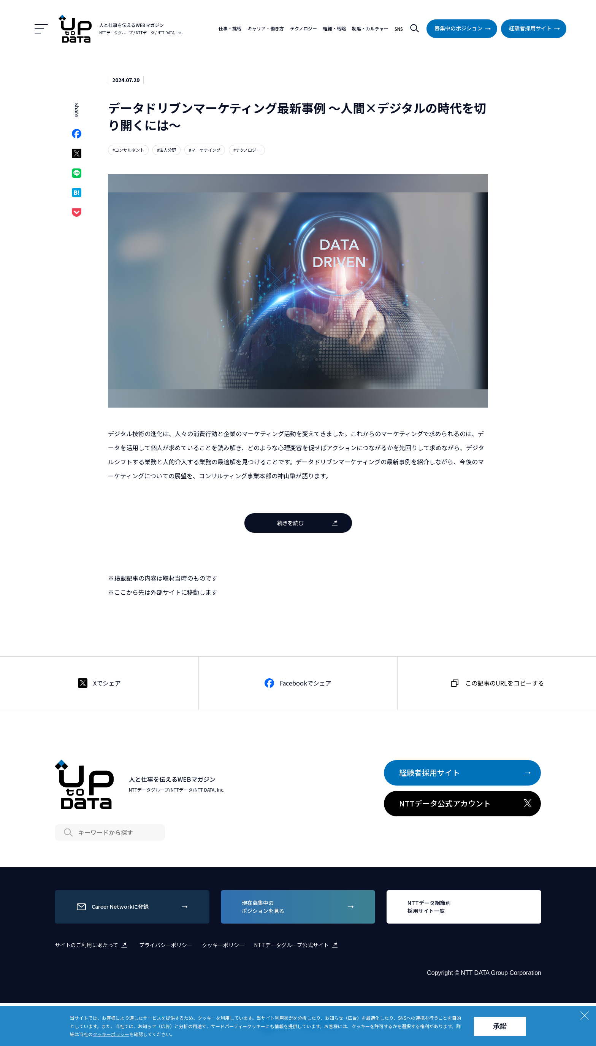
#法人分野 (166, 150)
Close (584, 1015)
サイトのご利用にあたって (92, 945)
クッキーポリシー (223, 945)
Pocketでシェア (76, 215)
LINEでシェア (76, 175)
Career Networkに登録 (133, 907)
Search (68, 832)
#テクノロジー (246, 150)
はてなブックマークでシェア (76, 195)
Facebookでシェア (76, 136)
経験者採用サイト (536, 28)
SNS (399, 29)
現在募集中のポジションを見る (299, 906)
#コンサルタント (128, 150)
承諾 (500, 1026)
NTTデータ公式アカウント (466, 803)
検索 (414, 29)
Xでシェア (76, 156)
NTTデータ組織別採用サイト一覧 (464, 906)
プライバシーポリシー (165, 945)
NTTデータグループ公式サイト (297, 945)
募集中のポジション (464, 28)
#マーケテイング (204, 150)
